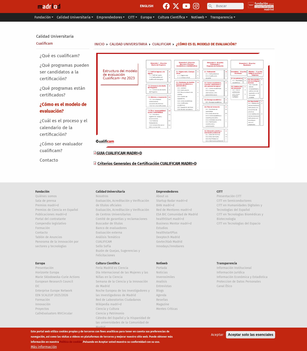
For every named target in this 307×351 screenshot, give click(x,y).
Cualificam (44, 43)
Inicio (99, 44)
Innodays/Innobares (170, 246)
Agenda (161, 295)
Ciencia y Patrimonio (110, 313)
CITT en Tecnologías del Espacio (238, 223)
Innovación (42, 304)
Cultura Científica (108, 263)
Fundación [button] (42, 17)
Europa (40, 263)
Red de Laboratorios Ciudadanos (118, 300)
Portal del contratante (50, 219)
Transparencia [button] (221, 17)
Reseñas (162, 300)
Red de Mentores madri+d (174, 210)
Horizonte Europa (47, 272)
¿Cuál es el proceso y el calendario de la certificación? (63, 127)
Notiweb (161, 263)
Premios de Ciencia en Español (56, 210)
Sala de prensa (45, 201)
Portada (161, 268)
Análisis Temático (108, 237)
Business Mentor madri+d (174, 223)
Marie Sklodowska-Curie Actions (57, 277)
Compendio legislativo (50, 223)
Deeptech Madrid (168, 237)
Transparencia (227, 263)
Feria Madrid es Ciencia (112, 268)
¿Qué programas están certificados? (62, 92)
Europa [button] (146, 17)
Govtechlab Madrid (169, 242)
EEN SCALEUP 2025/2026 (51, 295)
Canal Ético (224, 286)
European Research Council (54, 281)
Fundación (42, 191)
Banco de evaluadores (111, 228)
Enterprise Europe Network (53, 290)
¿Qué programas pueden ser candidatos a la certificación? (64, 72)
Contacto (49, 160)
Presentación (44, 268)
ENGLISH (146, 6)
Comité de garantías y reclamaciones (121, 219)
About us (162, 196)
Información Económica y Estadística (242, 277)
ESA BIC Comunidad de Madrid (177, 214)
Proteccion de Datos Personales (239, 281)
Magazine (162, 304)
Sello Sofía (103, 246)
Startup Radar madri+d (171, 201)
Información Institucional (234, 268)
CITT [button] (131, 17)
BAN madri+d (165, 205)
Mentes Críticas (167, 309)
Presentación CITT (229, 196)
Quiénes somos (46, 196)
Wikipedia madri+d (109, 304)
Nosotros (102, 196)
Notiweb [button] (197, 17)
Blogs (160, 290)
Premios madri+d (47, 205)
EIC (37, 286)
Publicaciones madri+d (51, 214)
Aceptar (217, 335)
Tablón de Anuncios (48, 237)
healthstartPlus (166, 232)
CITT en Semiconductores (234, 201)
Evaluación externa (109, 232)
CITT (220, 191)
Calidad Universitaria (55, 36)
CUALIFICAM (104, 242)
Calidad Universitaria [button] (74, 17)
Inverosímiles (165, 277)
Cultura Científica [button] (171, 17)
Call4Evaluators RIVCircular (53, 313)
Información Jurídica (231, 272)
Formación (42, 228)
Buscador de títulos (109, 223)
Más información (44, 347)
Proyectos (42, 309)
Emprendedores (167, 191)
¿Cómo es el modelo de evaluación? (63, 108)
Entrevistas (164, 286)
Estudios (162, 228)
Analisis (161, 281)
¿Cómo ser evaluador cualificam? (61, 147)
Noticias (162, 272)
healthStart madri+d (170, 219)
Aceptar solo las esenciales (250, 334)
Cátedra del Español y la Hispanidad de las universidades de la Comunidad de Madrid (123, 322)
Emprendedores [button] (109, 17)
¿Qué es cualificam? (60, 55)
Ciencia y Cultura (107, 309)
